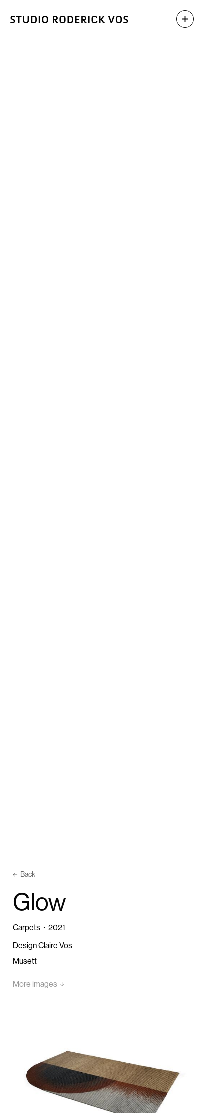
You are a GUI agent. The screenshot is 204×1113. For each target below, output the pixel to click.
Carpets (26, 927)
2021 (56, 927)
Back (24, 874)
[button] (180, 19)
